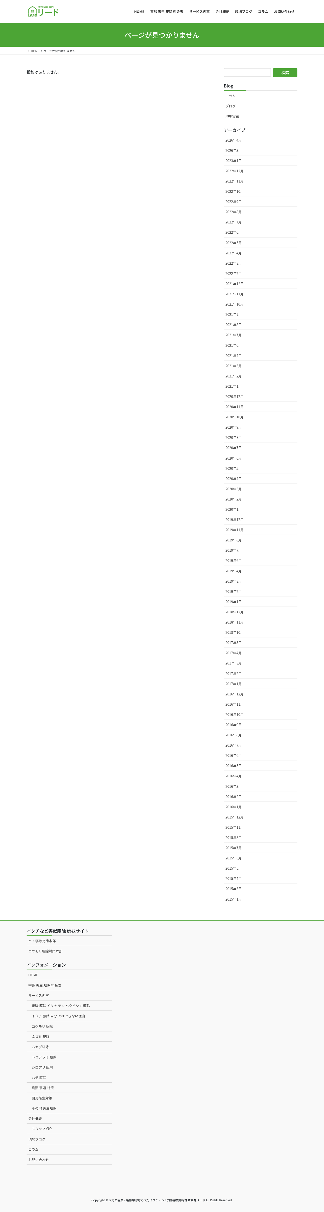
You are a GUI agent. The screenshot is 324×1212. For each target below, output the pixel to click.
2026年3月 (233, 150)
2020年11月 (234, 406)
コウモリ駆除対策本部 (45, 951)
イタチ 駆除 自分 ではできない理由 (58, 1015)
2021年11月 (234, 293)
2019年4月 (233, 570)
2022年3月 (233, 263)
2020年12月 (234, 396)
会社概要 (35, 1118)
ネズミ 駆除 (41, 1036)
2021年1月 (233, 386)
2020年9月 (233, 427)
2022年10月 (234, 191)
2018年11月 (234, 622)
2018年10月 (234, 632)
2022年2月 (233, 273)
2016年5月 (233, 765)
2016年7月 (233, 745)
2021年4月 (233, 355)
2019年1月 (233, 601)
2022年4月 (233, 252)
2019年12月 (234, 519)
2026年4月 (233, 140)
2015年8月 (233, 837)
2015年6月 (233, 858)
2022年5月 (233, 242)
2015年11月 (234, 827)
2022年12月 (234, 170)
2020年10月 (234, 416)
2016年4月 (233, 775)
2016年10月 (234, 714)
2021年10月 (234, 304)
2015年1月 (233, 899)
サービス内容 (38, 995)
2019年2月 (233, 591)
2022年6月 (233, 232)
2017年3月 (233, 663)
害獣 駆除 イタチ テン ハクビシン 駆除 (61, 1005)
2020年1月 (233, 509)
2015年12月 (234, 817)
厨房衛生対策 (42, 1098)
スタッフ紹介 (42, 1128)
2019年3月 (233, 581)
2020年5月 (233, 468)
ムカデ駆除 (40, 1046)
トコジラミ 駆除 (44, 1057)
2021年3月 (233, 365)
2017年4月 (233, 652)
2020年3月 (233, 488)
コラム (230, 95)
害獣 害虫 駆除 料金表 (44, 985)
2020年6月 (233, 458)
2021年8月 (233, 324)
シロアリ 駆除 (42, 1067)
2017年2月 (233, 673)
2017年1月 (233, 683)
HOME (33, 974)
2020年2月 (233, 499)
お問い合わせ (38, 1159)
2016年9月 (233, 724)
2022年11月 (234, 181)
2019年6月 (233, 560)
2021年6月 (233, 345)
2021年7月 (233, 334)
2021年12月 (234, 283)
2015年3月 (233, 888)
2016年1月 (233, 806)
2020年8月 (233, 437)
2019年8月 (233, 540)
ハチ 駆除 (39, 1077)
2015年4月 (233, 878)
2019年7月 (233, 550)
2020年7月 (233, 447)
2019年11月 (234, 529)
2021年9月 (233, 314)
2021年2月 (233, 376)
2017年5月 (233, 642)
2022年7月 (233, 222)
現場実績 (232, 116)
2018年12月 (234, 611)
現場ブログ (36, 1139)
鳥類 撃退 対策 (43, 1087)
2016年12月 (234, 694)
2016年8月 (233, 734)
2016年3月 (233, 786)
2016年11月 (234, 704)
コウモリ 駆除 (42, 1026)
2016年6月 (233, 755)
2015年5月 (233, 868)
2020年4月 (233, 478)
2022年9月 (233, 201)
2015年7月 (233, 847)
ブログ (230, 106)
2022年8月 (233, 211)
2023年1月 (233, 160)
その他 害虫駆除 (44, 1108)
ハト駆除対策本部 (42, 940)
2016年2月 (233, 796)
